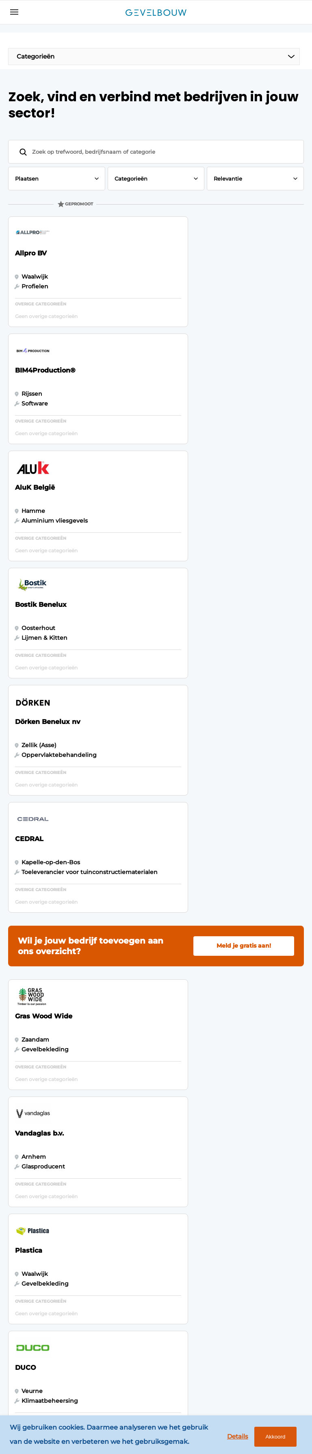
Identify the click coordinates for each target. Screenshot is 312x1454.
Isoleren (24, 1257)
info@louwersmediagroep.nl (250, 1219)
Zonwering (29, 1241)
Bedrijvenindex (105, 1208)
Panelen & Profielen (28, 1197)
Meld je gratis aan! (244, 603)
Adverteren (99, 1192)
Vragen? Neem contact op (233, 1086)
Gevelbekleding (36, 1176)
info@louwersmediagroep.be (251, 1341)
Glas (19, 1273)
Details (235, 1437)
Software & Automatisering (35, 1221)
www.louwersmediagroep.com (253, 1383)
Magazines (97, 1176)
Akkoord (274, 1437)
